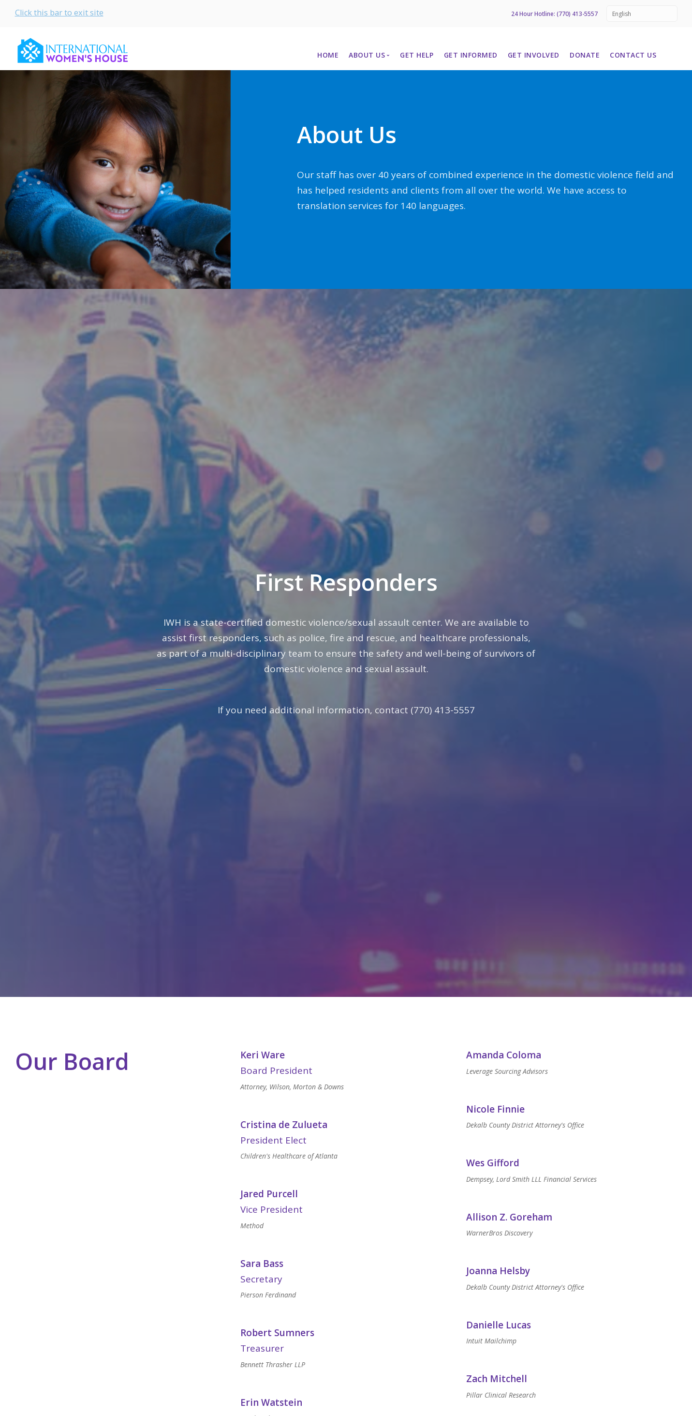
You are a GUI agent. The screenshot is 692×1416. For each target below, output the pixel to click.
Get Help (416, 55)
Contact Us (633, 55)
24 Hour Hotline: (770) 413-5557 (554, 14)
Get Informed (471, 55)
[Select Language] (641, 13)
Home (328, 55)
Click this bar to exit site (59, 12)
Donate (585, 55)
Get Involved (533, 55)
